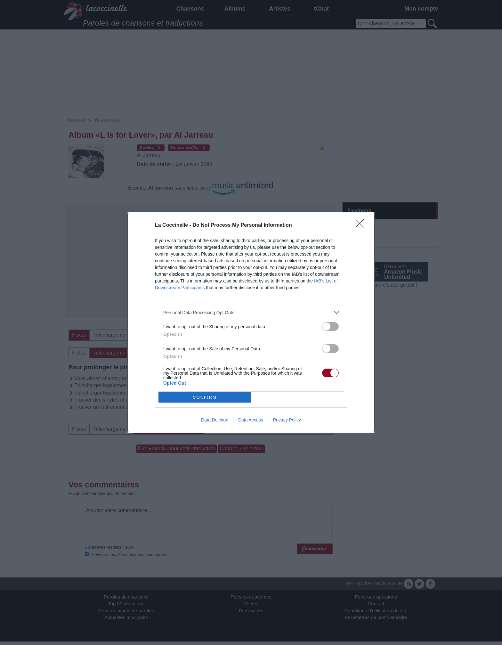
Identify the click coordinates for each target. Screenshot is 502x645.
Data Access (250, 419)
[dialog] (251, 322)
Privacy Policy (287, 419)
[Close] (362, 225)
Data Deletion (214, 419)
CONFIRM (205, 397)
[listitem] (251, 312)
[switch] (330, 326)
